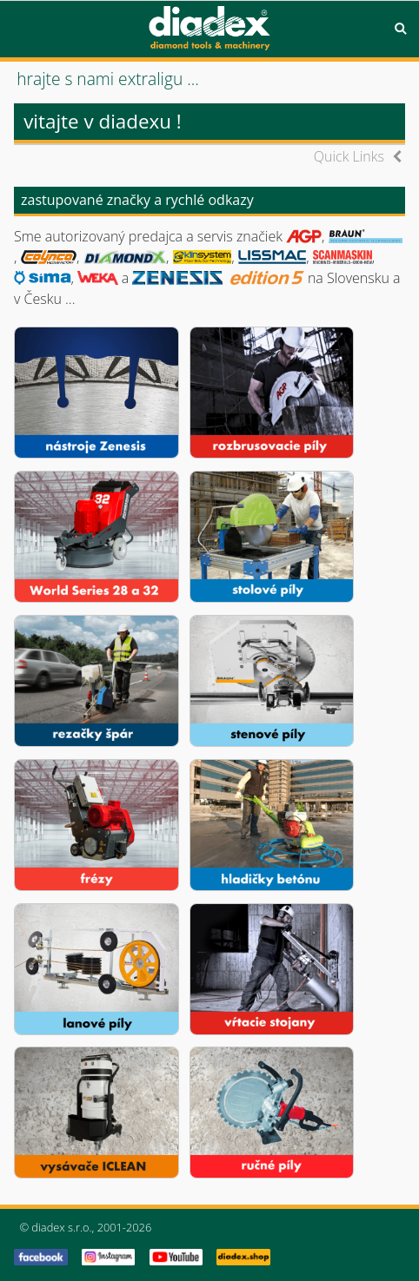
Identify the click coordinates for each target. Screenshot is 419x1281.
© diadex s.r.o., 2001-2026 (85, 1227)
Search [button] (401, 29)
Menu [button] (18, 29)
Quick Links (349, 156)
